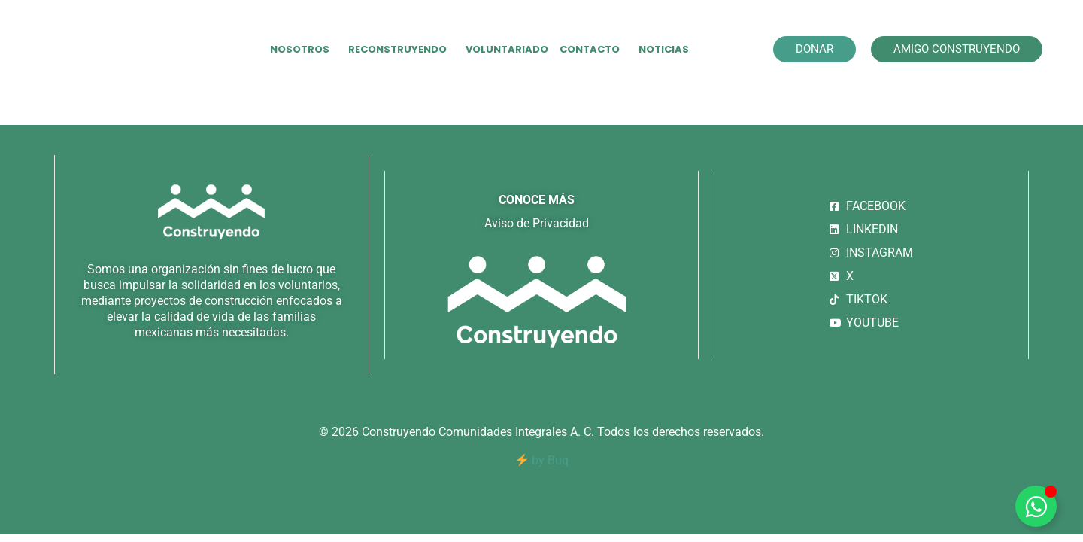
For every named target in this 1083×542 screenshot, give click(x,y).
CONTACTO (593, 49)
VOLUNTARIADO (507, 49)
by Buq (542, 460)
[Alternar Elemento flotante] (1036, 506)
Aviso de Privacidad (536, 223)
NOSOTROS (303, 49)
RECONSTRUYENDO (401, 49)
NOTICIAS (664, 49)
